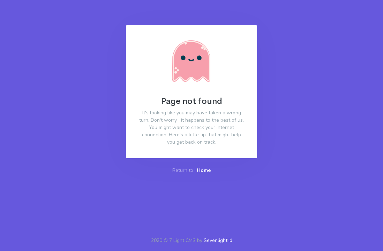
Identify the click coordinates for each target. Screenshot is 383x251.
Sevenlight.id (218, 240)
